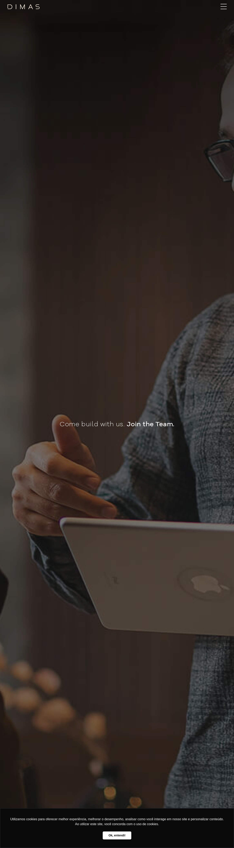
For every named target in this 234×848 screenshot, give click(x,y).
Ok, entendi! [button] (116, 835)
